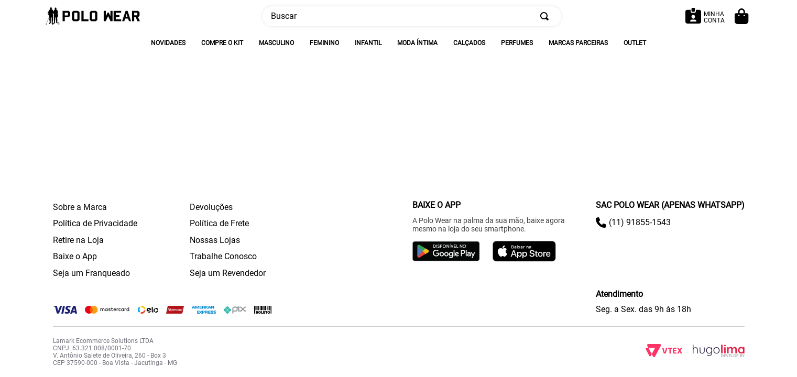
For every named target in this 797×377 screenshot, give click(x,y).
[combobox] (412, 16)
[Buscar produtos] (546, 16)
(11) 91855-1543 (640, 222)
